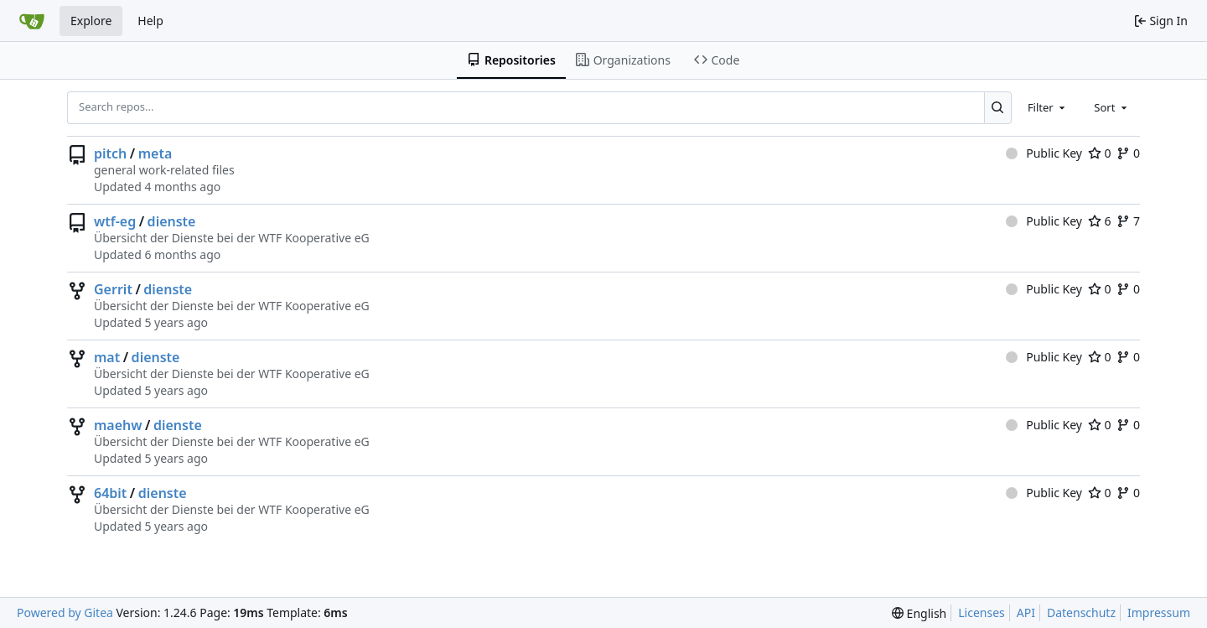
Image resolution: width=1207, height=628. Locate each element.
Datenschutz (1081, 612)
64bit (110, 493)
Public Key (1044, 153)
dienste (172, 221)
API (1026, 612)
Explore (90, 21)
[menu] (919, 613)
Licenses (981, 612)
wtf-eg (115, 221)
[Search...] (998, 107)
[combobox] (1048, 107)
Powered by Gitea (65, 612)
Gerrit (113, 289)
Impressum (1158, 612)
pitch (110, 153)
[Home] (31, 21)
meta (155, 153)
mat (107, 357)
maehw (118, 425)
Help (150, 21)
